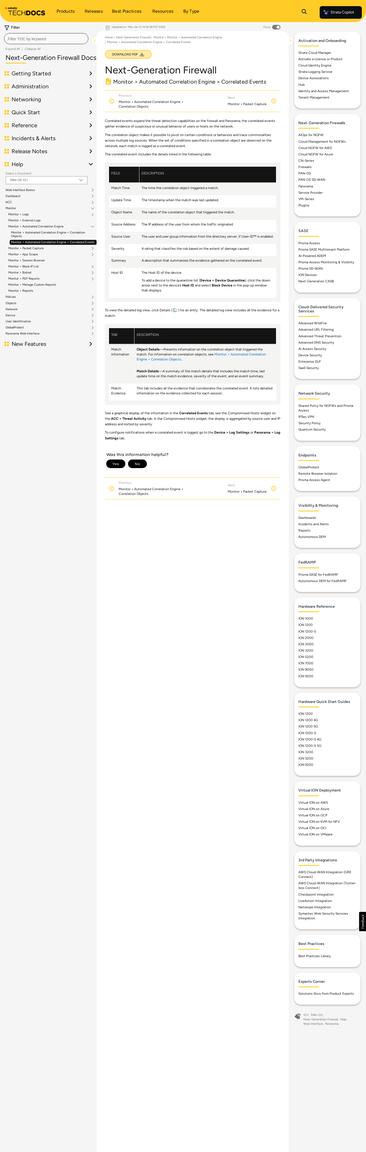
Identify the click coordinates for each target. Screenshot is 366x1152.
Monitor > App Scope (23, 254)
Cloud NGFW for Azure (315, 156)
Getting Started (31, 73)
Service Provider (310, 194)
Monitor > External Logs (24, 220)
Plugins (303, 207)
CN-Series (306, 162)
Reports (304, 532)
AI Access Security (312, 350)
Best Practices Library (314, 957)
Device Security (310, 357)
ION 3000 (306, 645)
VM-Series (306, 200)
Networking (26, 99)
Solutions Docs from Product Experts (326, 995)
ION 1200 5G (308, 728)
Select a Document (18, 173)
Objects (11, 303)
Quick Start (26, 112)
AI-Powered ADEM (312, 257)
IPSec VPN (306, 418)
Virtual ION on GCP (312, 817)
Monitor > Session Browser (26, 260)
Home (109, 37)
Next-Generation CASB (316, 283)
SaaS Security (308, 369)
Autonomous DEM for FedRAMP (322, 582)
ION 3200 (305, 652)
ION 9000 (306, 671)
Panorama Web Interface (22, 333)
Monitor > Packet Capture (26, 248)
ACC (9, 202)
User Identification (18, 321)
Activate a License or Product (320, 61)
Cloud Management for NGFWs (322, 143)
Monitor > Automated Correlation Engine (35, 226)
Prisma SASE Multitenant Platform (323, 251)
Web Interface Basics (20, 190)
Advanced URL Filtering (316, 331)
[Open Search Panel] (304, 12)
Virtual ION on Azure (313, 810)
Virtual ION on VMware (315, 836)
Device (10, 315)
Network (11, 309)
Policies (11, 297)
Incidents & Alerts (33, 138)
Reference (24, 125)
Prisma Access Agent (314, 482)
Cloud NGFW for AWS (315, 149)
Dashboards (307, 519)
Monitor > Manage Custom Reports (32, 284)
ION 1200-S (307, 633)
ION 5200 (305, 658)
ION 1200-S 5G (309, 747)
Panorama (305, 188)
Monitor (11, 208)
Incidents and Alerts (313, 525)
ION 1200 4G (308, 722)
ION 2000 (306, 639)
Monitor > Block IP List (23, 266)
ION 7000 (305, 665)
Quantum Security (312, 431)
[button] (362, 921)
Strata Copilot (338, 12)
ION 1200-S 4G (309, 741)
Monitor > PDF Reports (23, 278)
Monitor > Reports (20, 291)
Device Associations (313, 80)
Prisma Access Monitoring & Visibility (326, 264)
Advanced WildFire (312, 325)
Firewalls (305, 169)
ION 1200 (305, 626)
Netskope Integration (314, 909)
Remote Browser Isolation (317, 475)
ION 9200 (305, 677)
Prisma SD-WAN (310, 270)
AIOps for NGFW (310, 137)
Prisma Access (309, 244)
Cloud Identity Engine (314, 67)
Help (17, 164)
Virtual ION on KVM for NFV (319, 823)
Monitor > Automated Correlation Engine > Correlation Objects (48, 234)
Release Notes (29, 151)
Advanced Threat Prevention (319, 337)
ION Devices (307, 276)
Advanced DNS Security (316, 344)
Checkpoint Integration (316, 896)
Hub (301, 86)
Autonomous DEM (312, 538)
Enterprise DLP (309, 363)
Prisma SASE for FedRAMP (318, 576)
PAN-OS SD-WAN (311, 181)
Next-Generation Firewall (133, 37)
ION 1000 (305, 620)
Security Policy (309, 425)
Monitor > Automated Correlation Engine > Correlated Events (52, 242)
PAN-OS (304, 175)
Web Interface (313, 1025)
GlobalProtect (15, 327)
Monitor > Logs (18, 214)
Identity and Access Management (323, 92)
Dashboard (13, 196)
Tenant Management (314, 99)
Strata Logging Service (315, 73)
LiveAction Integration (315, 902)
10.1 (306, 1016)
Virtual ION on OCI (312, 830)
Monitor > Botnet (19, 272)
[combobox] (46, 38)
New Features (29, 344)
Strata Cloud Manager (314, 54)
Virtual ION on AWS (313, 804)
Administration (30, 86)
